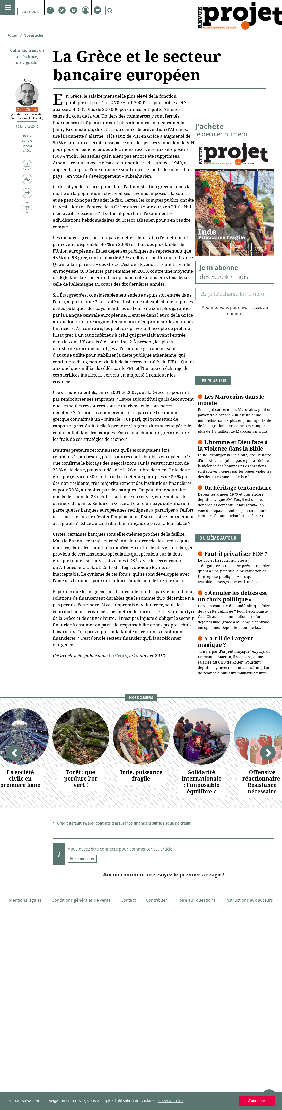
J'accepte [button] (256, 1101)
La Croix (118, 655)
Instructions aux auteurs (249, 900)
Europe (27, 140)
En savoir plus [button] (171, 1100)
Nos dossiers (141, 697)
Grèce (27, 151)
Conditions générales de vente (81, 900)
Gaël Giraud (27, 109)
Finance (27, 145)
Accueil (13, 35)
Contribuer (156, 900)
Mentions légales (25, 900)
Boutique (30, 12)
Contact (128, 900)
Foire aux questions (196, 900)
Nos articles (33, 35)
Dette (27, 135)
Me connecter (82, 858)
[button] (27, 165)
